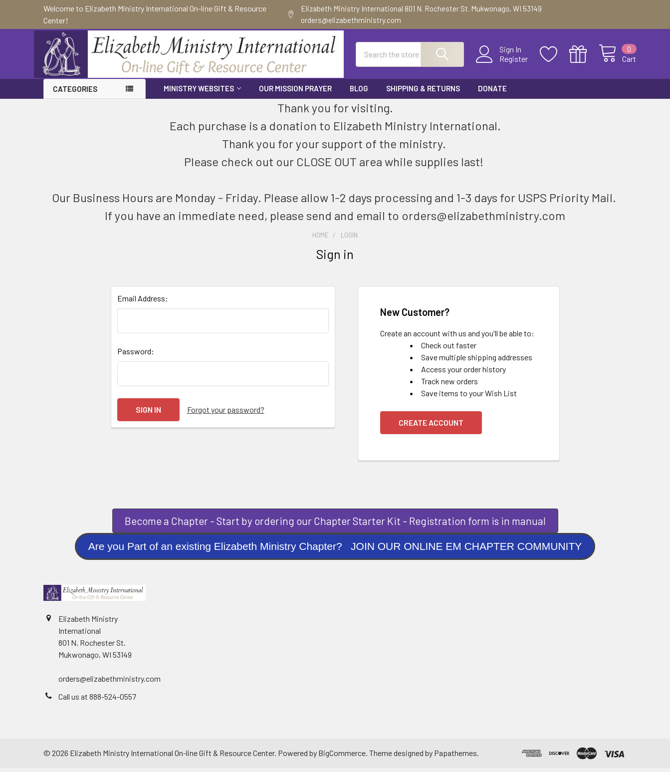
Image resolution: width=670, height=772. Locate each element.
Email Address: (142, 302)
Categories (75, 92)
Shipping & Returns (423, 92)
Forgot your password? (225, 413)
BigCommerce (342, 757)
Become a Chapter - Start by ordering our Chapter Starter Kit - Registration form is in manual (335, 524)
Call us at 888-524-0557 (97, 700)
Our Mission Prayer (295, 92)
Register (504, 61)
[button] (335, 525)
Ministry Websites (202, 92)
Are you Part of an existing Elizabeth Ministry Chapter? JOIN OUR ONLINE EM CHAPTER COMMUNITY (335, 550)
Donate (492, 92)
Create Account (431, 426)
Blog (359, 92)
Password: (135, 355)
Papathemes (455, 757)
